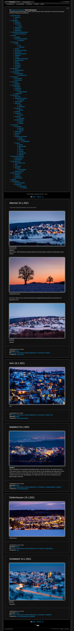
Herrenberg (18, 23)
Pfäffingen (21, 129)
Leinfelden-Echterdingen (21, 58)
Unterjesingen (22, 153)
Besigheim (18, 86)
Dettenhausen (18, 131)
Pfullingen (17, 111)
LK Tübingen (14, 124)
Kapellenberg (25, 141)
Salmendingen (22, 186)
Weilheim (21, 154)
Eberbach (17, 174)
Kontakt (61, 628)
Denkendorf (18, 52)
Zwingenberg (18, 159)
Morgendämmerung (14, 294)
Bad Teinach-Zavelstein (21, 38)
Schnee (19, 354)
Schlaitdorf (18, 67)
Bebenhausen (22, 146)
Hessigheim (18, 88)
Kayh (20, 25)
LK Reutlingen (15, 95)
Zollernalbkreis (15, 181)
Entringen (21, 128)
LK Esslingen (14, 42)
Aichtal (17, 43)
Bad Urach (18, 96)
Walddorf (21, 123)
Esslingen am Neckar (20, 53)
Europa (14, 10)
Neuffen (17, 62)
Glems (20, 105)
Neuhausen (22, 106)
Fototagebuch (10, 4)
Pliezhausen (18, 113)
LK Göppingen (15, 68)
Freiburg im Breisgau (20, 33)
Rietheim (21, 110)
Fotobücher (29, 4)
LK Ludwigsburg (15, 85)
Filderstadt (18, 55)
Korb (16, 164)
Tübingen (17, 143)
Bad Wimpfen (18, 78)
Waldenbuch (18, 30)
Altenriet (17, 48)
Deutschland (20, 10)
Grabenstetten (18, 101)
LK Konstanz (14, 81)
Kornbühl (24, 187)
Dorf (23, 354)
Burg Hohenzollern (20, 182)
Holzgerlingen (18, 27)
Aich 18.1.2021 (17, 363)
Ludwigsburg (18, 93)
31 (40, 196)
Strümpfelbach (22, 169)
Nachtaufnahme (24, 418)
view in (65, 1)
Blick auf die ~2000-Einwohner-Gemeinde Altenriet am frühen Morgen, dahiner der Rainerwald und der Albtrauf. (36, 251)
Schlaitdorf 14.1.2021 (20, 559)
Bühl (20, 148)
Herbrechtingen (19, 73)
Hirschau (21, 149)
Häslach (21, 121)
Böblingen (17, 22)
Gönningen (22, 118)
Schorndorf (18, 166)
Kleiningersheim (23, 91)
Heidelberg (18, 176)
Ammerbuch (18, 126)
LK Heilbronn (14, 76)
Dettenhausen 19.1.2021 (22, 497)
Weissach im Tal (19, 171)
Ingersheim (18, 90)
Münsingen (18, 108)
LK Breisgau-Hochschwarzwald (19, 32)
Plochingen (18, 65)
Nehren (17, 134)
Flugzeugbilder (20, 4)
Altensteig (17, 37)
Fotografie (12, 2)
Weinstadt (17, 167)
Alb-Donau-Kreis (15, 15)
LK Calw (13, 35)
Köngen (17, 57)
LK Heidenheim (15, 71)
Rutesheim (18, 28)
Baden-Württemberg (30, 352)
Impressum (66, 628)
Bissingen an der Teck (21, 50)
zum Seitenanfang (9, 628)
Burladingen (18, 184)
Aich (20, 45)
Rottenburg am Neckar (21, 136)
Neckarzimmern (19, 158)
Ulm (16, 18)
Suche (42, 4)
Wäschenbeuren (19, 70)
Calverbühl (21, 100)
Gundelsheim (18, 80)
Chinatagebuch (27, 2)
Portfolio (36, 4)
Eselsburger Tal (23, 75)
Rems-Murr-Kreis (15, 161)
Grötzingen (22, 47)
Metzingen (17, 103)
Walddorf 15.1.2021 (19, 427)
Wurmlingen (22, 139)
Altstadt (21, 138)
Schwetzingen (18, 177)
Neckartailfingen (19, 60)
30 (37, 196)
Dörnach (21, 115)
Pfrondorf (21, 151)
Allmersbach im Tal (20, 163)
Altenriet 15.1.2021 (19, 203)
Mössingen (18, 133)
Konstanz (17, 83)
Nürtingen (17, 63)
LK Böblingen (14, 20)
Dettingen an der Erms (21, 98)
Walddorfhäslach (19, 119)
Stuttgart (13, 179)
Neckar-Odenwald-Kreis (17, 156)
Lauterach (17, 17)
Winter (17, 351)
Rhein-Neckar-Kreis (16, 172)
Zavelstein (21, 40)
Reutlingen (18, 116)
